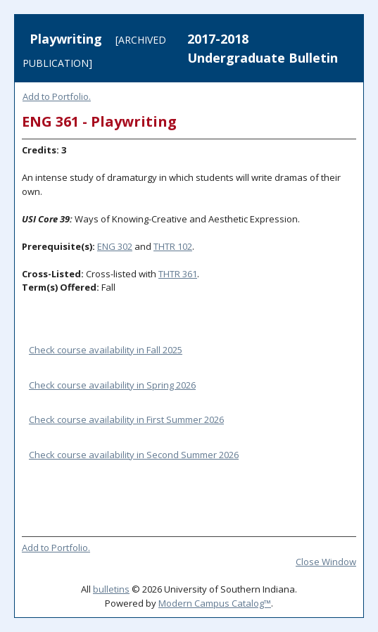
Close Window (326, 561)
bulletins (111, 589)
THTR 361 (177, 273)
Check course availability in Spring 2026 (112, 385)
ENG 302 (114, 246)
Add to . (57, 96)
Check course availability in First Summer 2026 (126, 419)
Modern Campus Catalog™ (214, 603)
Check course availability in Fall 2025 (105, 349)
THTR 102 (172, 246)
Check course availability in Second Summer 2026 (134, 454)
